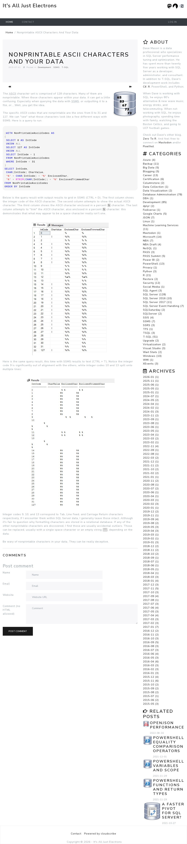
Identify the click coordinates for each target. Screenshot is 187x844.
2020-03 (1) (151, 500)
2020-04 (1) (151, 496)
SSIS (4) (148, 317)
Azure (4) (149, 160)
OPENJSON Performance (167, 725)
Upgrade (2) (151, 340)
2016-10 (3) (151, 638)
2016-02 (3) (151, 669)
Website (8, 595)
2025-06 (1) (151, 384)
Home (9, 22)
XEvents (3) (150, 363)
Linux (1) (148, 221)
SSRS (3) (149, 325)
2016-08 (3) (151, 646)
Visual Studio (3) (154, 348)
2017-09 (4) (151, 596)
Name (6, 572)
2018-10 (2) (151, 554)
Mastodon (165, 142)
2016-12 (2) (151, 631)
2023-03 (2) (151, 438)
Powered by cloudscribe (100, 833)
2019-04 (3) (151, 531)
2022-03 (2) (151, 458)
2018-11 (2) (151, 550)
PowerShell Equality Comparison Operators (168, 744)
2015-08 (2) (151, 692)
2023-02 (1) (151, 442)
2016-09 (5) (151, 642)
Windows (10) (152, 356)
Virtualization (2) (154, 344)
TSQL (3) (149, 333)
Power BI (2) (151, 260)
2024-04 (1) (151, 404)
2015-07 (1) (151, 696)
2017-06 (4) (151, 607)
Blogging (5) (151, 171)
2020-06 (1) (151, 492)
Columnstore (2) (153, 183)
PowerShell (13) (154, 263)
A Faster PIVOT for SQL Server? (173, 811)
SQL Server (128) (154, 294)
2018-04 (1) (151, 573)
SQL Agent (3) (152, 290)
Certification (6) (153, 179)
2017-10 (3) (151, 592)
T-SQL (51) (150, 337)
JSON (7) (148, 217)
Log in (172, 22)
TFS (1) (148, 329)
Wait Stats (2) (152, 352)
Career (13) (150, 175)
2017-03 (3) (151, 619)
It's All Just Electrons (30, 5)
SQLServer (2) (152, 313)
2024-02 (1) (151, 408)
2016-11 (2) (151, 634)
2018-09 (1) (151, 557)
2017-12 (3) (151, 584)
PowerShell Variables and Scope (168, 766)
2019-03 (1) (151, 534)
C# (144, 86)
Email (6, 583)
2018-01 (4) (151, 581)
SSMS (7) (149, 321)
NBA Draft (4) (152, 244)
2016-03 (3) (151, 665)
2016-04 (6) (151, 661)
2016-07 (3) (151, 650)
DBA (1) (148, 198)
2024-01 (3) (151, 411)
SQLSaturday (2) (154, 310)
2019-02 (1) (151, 538)
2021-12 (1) (151, 461)
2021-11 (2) (151, 465)
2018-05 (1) (151, 569)
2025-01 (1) (151, 392)
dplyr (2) (148, 206)
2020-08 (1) (151, 484)
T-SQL (65, 67)
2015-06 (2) (151, 700)
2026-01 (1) (151, 377)
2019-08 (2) (151, 523)
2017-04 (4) (151, 615)
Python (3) (150, 271)
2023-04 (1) (151, 434)
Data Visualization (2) (157, 190)
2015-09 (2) (151, 688)
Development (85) (155, 202)
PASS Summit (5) (154, 256)
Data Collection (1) (155, 187)
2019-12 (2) (151, 511)
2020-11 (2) (151, 481)
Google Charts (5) (155, 213)
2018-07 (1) (151, 561)
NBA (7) (148, 240)
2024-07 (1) (151, 396)
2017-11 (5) (151, 588)
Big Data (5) (151, 167)
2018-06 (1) (151, 565)
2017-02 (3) (151, 623)
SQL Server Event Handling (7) (163, 306)
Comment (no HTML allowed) (11, 610)
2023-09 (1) (151, 419)
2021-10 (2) (151, 469)
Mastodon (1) (152, 233)
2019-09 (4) (151, 519)
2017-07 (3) (151, 604)
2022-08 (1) (151, 454)
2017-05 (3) (151, 611)
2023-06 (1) (151, 427)
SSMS (56, 67)
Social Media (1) (154, 287)
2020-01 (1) (151, 508)
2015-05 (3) (151, 704)
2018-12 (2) (151, 546)
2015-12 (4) (151, 677)
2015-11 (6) (151, 681)
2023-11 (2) (151, 415)
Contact (28, 22)
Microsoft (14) (152, 237)
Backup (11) (151, 164)
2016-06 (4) (151, 654)
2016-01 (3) (151, 673)
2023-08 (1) (151, 423)
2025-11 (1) (151, 381)
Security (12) (151, 283)
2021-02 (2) (151, 473)
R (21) (147, 275)
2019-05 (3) (151, 527)
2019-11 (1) (151, 515)
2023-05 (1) (151, 431)
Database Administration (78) (162, 194)
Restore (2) (150, 279)
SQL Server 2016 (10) (157, 298)
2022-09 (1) (151, 450)
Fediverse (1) (151, 210)
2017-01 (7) (151, 627)
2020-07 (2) (151, 488)
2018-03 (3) (151, 577)
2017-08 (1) (151, 600)
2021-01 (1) (151, 477)
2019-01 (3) (151, 542)
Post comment (18, 631)
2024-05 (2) (151, 400)
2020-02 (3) (151, 504)
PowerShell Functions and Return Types (168, 787)
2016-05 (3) (151, 657)
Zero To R (149, 138)
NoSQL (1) (150, 248)
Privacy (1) (150, 267)
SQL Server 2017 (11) (157, 302)
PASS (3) (149, 252)
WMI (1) (148, 360)
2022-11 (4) (151, 446)
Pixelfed (148, 146)
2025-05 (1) (151, 388)
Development (44, 67)
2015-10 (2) (151, 684)
